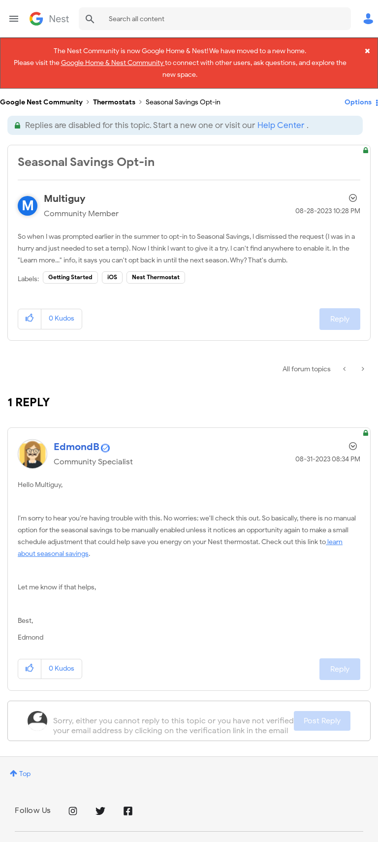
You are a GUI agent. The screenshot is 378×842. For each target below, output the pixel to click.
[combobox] (215, 18)
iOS (112, 274)
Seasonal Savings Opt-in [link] (183, 99)
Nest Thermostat (156, 274)
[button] (29, 316)
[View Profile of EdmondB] (76, 444)
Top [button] (25, 771)
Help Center (280, 122)
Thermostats (114, 99)
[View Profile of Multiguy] (65, 196)
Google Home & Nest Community (113, 62)
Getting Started (70, 274)
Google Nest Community (49, 18)
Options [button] (358, 99)
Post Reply (322, 718)
